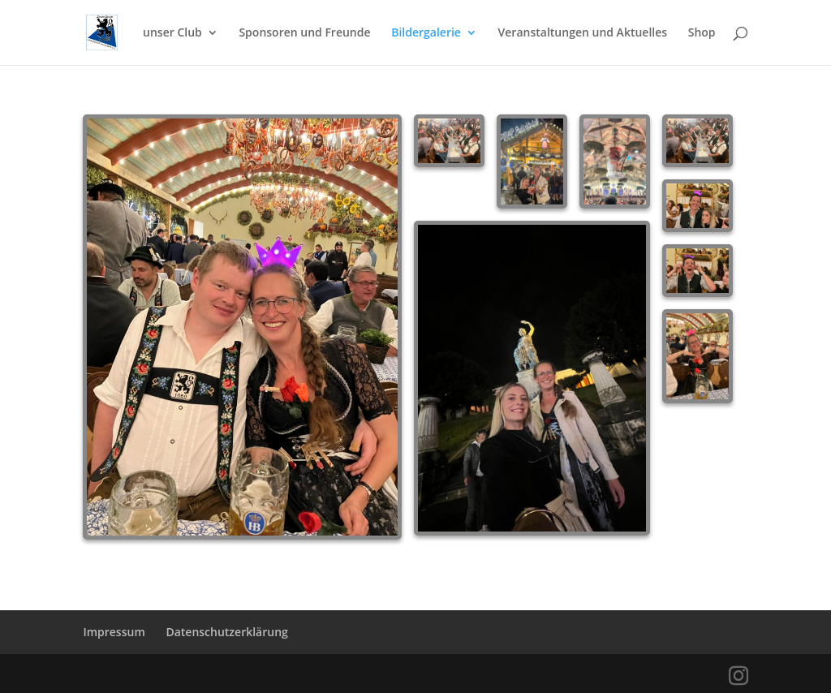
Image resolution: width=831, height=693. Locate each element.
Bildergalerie (426, 33)
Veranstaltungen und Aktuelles (583, 33)
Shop (702, 33)
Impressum (113, 631)
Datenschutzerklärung (226, 631)
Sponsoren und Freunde (304, 33)
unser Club (172, 33)
